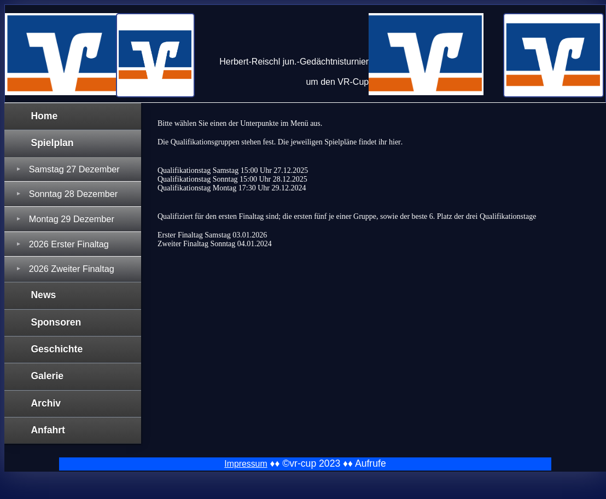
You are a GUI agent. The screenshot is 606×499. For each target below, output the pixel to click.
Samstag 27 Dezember (74, 169)
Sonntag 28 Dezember (73, 194)
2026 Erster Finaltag (69, 244)
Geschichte (57, 349)
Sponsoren (56, 322)
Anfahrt (48, 430)
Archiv (46, 403)
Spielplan (52, 142)
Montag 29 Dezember (71, 219)
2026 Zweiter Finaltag (71, 269)
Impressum (245, 463)
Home (44, 116)
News (43, 294)
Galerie (47, 375)
